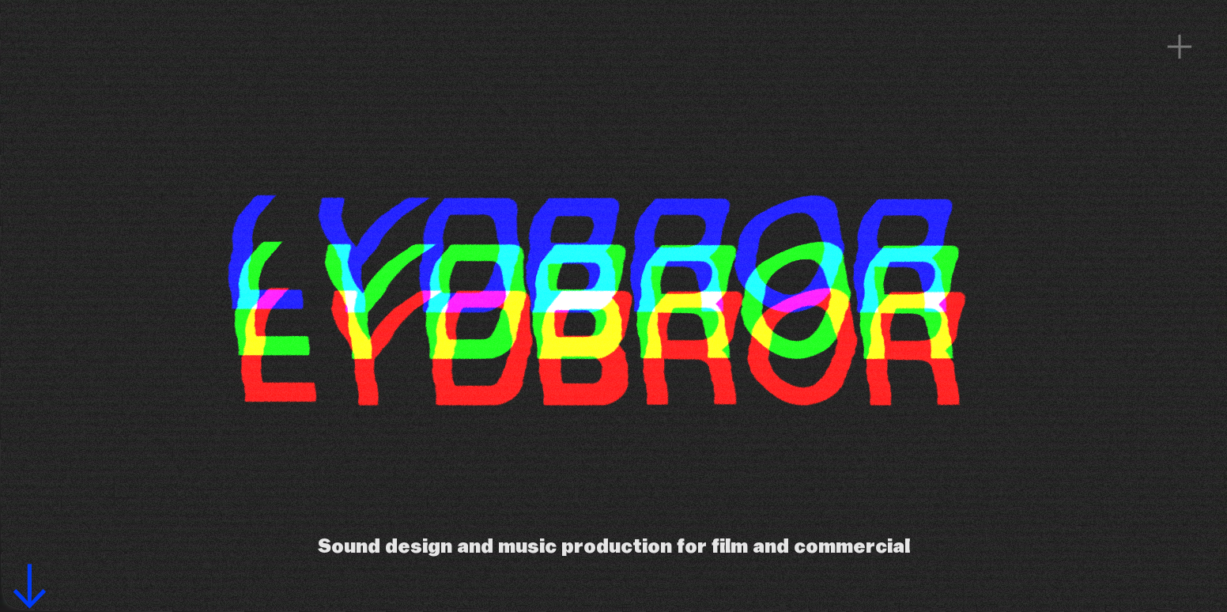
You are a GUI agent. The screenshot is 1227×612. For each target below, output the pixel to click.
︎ (1179, 47)
